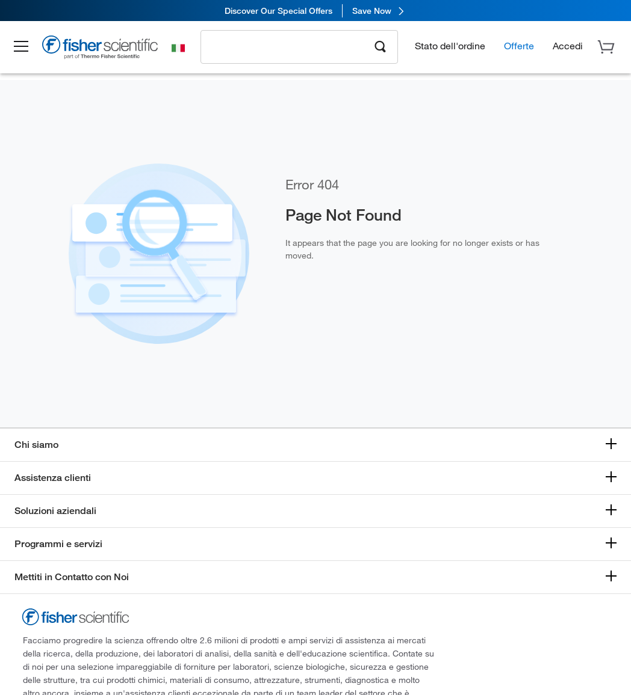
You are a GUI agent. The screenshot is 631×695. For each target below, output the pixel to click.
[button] (25, 46)
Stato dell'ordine (450, 45)
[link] (315, 10)
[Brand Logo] (105, 49)
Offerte (519, 45)
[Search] (380, 45)
